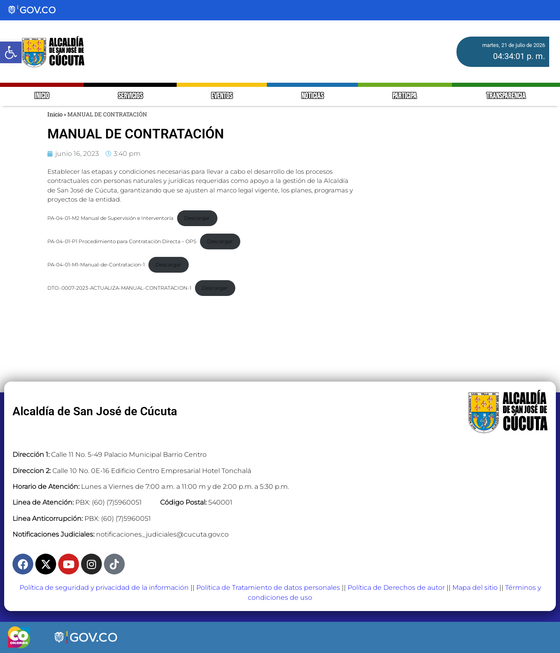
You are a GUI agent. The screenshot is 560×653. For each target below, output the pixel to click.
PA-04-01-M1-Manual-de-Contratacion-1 (96, 264)
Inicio (54, 114)
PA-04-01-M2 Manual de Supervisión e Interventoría (110, 218)
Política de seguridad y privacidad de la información (104, 587)
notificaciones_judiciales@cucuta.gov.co (162, 534)
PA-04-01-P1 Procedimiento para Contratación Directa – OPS (121, 241)
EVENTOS (221, 96)
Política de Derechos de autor (396, 587)
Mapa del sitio (475, 587)
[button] (11, 52)
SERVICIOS (130, 96)
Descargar (197, 218)
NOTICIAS (312, 96)
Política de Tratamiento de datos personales (268, 587)
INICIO (42, 96)
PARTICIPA (405, 96)
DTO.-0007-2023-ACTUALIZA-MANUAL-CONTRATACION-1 (119, 288)
